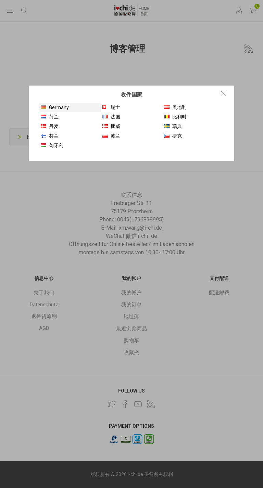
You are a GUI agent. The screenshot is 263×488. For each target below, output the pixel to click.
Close (223, 93)
